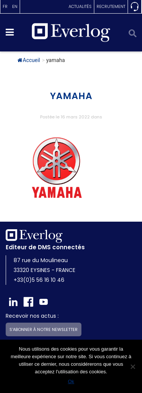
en (14, 6)
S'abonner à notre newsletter (43, 329)
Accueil (28, 60)
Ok (71, 381)
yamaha (71, 96)
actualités (80, 6)
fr (5, 6)
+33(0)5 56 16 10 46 (39, 280)
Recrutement (111, 6)
